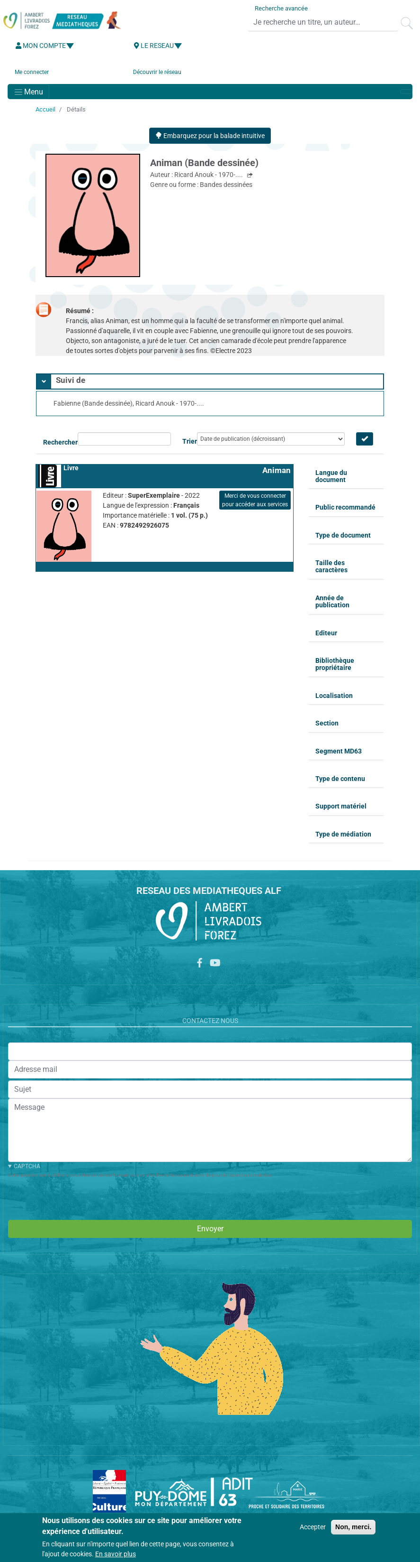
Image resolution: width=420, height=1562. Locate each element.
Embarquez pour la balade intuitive (210, 135)
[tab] (210, 381)
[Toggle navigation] (28, 91)
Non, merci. (353, 1527)
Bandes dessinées (226, 184)
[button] (164, 566)
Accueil (45, 109)
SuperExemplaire (154, 495)
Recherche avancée (281, 8)
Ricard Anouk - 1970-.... (209, 174)
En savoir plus (115, 1554)
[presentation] (80, 1197)
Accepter (313, 1527)
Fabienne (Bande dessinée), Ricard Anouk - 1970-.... (129, 403)
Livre (71, 468)
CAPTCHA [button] (27, 1166)
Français (186, 505)
